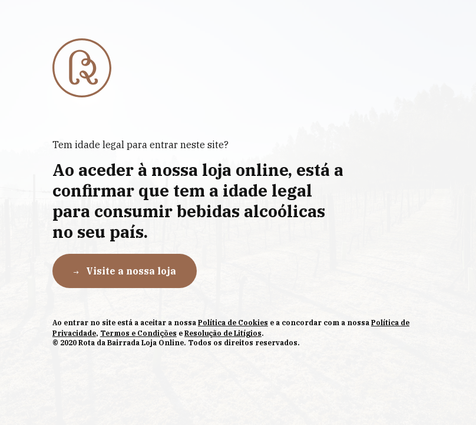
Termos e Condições (138, 333)
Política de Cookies (233, 322)
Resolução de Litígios (223, 333)
